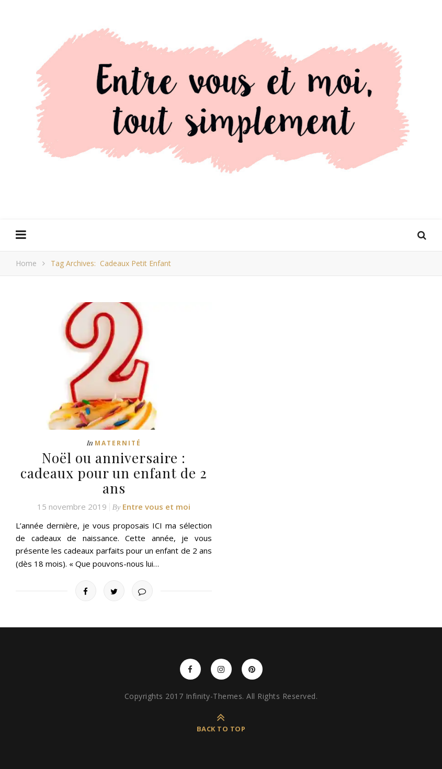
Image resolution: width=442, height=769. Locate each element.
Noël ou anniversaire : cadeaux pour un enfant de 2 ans (113, 473)
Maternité (118, 443)
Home (26, 263)
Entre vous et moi (156, 506)
